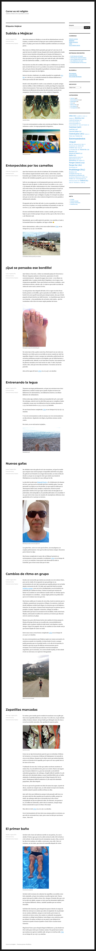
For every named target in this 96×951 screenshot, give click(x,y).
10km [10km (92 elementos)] (72, 116)
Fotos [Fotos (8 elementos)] (71, 144)
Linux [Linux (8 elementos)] (80, 147)
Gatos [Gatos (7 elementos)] (83, 144)
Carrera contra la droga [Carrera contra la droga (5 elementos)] (74, 121)
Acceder (72, 199)
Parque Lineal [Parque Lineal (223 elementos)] (77, 162)
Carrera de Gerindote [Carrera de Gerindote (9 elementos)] (74, 123)
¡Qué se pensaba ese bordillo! (29, 268)
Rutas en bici (73, 104)
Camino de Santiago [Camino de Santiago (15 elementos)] (75, 120)
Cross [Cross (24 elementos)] (72, 136)
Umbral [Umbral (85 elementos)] (84, 181)
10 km (70, 43)
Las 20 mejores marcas (74, 45)
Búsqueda (71, 25)
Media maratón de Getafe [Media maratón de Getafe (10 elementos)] (76, 157)
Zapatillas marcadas (21, 709)
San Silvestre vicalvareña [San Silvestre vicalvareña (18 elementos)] (76, 175)
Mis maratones (72, 73)
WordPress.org (73, 204)
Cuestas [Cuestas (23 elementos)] (79, 136)
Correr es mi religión (17, 11)
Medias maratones (73, 42)
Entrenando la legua (22, 382)
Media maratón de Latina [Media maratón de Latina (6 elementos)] (75, 159)
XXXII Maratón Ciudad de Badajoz (78, 57)
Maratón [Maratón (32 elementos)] (73, 151)
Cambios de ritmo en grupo (27, 574)
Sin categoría (73, 106)
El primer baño (17, 829)
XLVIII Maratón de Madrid (76, 56)
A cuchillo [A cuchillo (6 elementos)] (80, 116)
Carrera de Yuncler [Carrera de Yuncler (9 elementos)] (84, 125)
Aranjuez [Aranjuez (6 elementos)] (71, 118)
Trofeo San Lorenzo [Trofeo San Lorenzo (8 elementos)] (74, 180)
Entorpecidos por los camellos (29, 165)
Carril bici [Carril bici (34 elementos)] (73, 129)
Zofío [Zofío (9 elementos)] (83, 182)
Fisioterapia (73, 101)
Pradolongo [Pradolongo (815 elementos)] (77, 169)
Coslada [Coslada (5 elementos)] (87, 134)
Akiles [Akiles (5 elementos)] (85, 116)
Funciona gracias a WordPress (24, 944)
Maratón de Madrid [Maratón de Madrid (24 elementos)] (75, 153)
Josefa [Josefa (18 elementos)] (81, 146)
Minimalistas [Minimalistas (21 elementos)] (74, 160)
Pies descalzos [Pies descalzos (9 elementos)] (73, 167)
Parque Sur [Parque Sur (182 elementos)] (75, 165)
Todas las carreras (73, 39)
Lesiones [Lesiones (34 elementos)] (73, 148)
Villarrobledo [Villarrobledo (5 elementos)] (77, 182)
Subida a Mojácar (19, 33)
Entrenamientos (10, 41)
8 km (57, 226)
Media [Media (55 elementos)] (72, 155)
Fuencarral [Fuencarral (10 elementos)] (77, 144)
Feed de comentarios (75, 202)
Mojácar (16, 43)
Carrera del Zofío (73, 75)
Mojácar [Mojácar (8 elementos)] (81, 160)
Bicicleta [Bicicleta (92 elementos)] (79, 118)
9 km (39, 371)
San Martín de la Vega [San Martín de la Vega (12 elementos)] (75, 174)
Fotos (71, 103)
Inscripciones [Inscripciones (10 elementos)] (73, 146)
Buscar (87, 27)
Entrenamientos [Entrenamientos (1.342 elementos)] (77, 140)
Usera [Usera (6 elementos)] (71, 182)
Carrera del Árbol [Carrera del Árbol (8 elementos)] (73, 125)
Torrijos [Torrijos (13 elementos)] (72, 179)
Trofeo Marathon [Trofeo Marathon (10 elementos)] (81, 179)
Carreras (72, 98)
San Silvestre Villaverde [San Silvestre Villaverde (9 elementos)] (75, 177)
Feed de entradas (74, 201)
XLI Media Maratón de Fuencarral (78, 62)
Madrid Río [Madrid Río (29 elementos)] (84, 150)
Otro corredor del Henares (75, 76)
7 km (44, 409)
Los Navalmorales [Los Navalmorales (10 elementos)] (74, 149)
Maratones (71, 40)
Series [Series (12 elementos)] (84, 177)
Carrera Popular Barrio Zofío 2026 (78, 59)
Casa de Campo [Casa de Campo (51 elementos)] (75, 131)
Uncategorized (73, 108)
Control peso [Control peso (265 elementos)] (76, 133)
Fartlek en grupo (28, 588)
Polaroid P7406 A (42, 482)
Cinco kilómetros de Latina (76, 61)
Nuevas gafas (16, 463)
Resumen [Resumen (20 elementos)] (73, 172)
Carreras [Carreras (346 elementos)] (75, 127)
